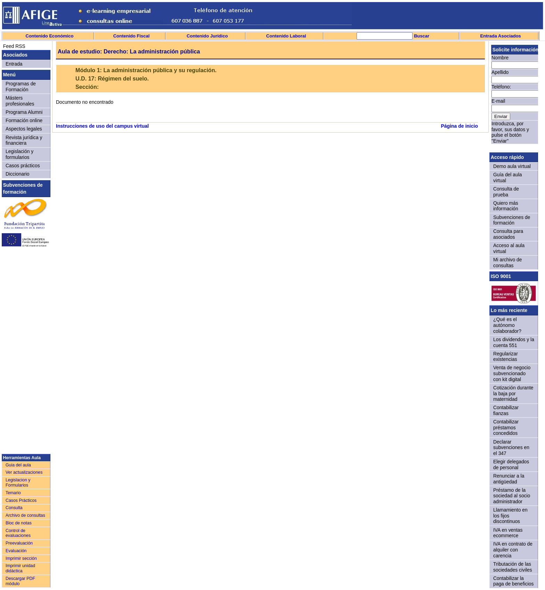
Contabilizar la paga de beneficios (513, 581)
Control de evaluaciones (18, 533)
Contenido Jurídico (207, 36)
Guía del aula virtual (507, 177)
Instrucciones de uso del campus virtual (102, 126)
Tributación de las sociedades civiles (512, 567)
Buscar (421, 36)
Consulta (14, 507)
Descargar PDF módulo (20, 581)
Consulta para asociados (508, 234)
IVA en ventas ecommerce (508, 533)
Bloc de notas (19, 523)
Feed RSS (13, 46)
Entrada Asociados (500, 36)
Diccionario (18, 174)
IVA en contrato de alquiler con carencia (512, 549)
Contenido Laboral (286, 36)
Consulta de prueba (506, 191)
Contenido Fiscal (131, 36)
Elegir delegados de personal (511, 464)
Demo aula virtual (512, 166)
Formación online (24, 120)
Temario (13, 492)
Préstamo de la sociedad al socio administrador (511, 495)
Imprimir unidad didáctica (20, 568)
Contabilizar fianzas (506, 410)
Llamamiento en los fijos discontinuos (510, 515)
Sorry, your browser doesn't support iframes (513, 96)
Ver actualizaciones (24, 472)
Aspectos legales (24, 129)
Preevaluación (19, 543)
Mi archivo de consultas (507, 262)
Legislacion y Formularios (18, 483)
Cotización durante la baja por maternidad (513, 393)
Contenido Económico (50, 36)
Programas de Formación (21, 86)
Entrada (14, 64)
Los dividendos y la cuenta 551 (513, 342)
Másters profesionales (20, 101)
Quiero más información (505, 206)
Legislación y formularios (19, 154)
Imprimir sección (21, 558)
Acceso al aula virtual (508, 248)
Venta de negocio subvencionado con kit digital (511, 373)
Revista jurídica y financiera (24, 140)
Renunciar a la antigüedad (508, 478)
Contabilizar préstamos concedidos (506, 427)
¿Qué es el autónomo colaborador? (507, 325)
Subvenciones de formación (511, 220)
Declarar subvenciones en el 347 (511, 447)
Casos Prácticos (21, 500)
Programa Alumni (24, 112)
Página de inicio (459, 126)
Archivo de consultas (25, 515)
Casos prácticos (23, 165)
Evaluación (16, 550)
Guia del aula (18, 465)
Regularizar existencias (505, 356)
